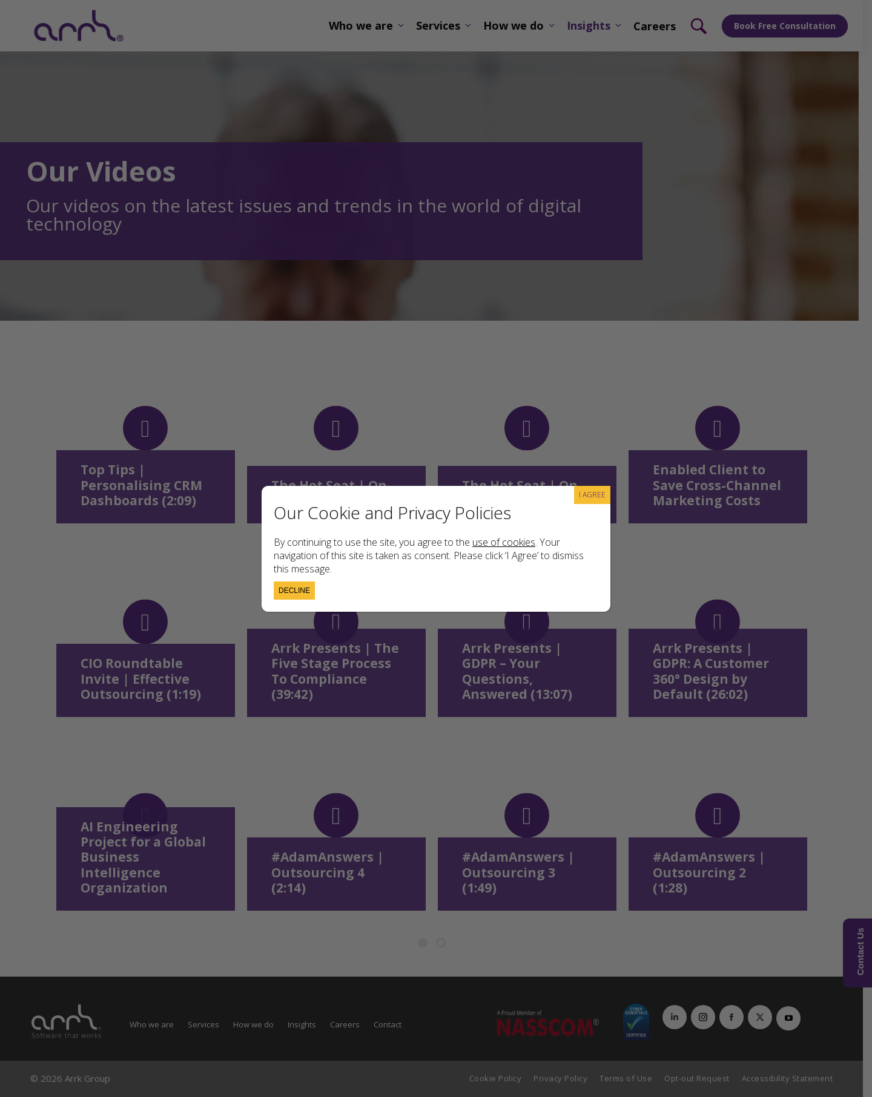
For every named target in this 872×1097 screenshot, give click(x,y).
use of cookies (503, 542)
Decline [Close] (294, 590)
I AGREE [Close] (592, 495)
